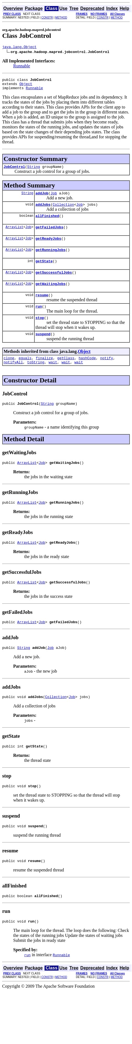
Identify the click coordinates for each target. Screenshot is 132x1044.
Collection (63, 210)
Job (54, 197)
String (33, 170)
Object (25, 86)
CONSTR (47, 17)
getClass (65, 373)
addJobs (43, 210)
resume (41, 307)
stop (39, 331)
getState (44, 270)
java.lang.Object (19, 47)
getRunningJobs (50, 258)
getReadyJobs (48, 246)
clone (9, 373)
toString (35, 378)
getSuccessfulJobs (53, 283)
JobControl (14, 170)
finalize (44, 373)
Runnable (21, 66)
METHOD (61, 17)
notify (106, 373)
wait (53, 378)
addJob (41, 197)
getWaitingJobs (50, 295)
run (38, 319)
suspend (43, 348)
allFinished (47, 222)
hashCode (87, 373)
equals (25, 373)
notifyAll (13, 378)
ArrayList (14, 234)
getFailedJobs (49, 234)
